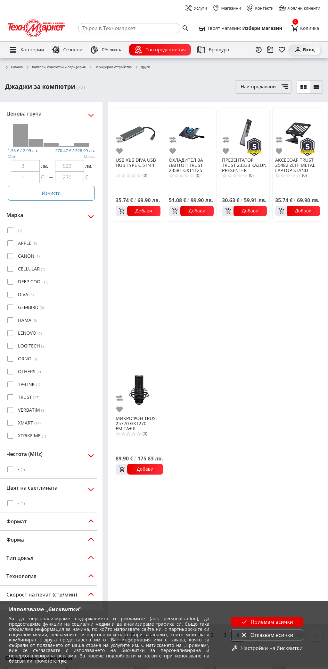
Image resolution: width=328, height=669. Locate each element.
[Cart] (305, 28)
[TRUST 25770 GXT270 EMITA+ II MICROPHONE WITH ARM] (139, 389)
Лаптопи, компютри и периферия (56, 67)
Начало (14, 67)
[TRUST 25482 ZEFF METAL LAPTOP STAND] (298, 131)
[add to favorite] (120, 151)
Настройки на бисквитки (267, 648)
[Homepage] (36, 28)
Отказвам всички (266, 635)
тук (62, 661)
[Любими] (282, 50)
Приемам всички (267, 622)
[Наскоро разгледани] (259, 50)
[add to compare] (120, 140)
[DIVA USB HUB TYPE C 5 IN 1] (138, 131)
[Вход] (304, 50)
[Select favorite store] (240, 28)
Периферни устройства (110, 67)
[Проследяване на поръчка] (270, 50)
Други (142, 67)
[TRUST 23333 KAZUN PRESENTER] (244, 131)
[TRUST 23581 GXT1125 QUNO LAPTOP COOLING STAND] (191, 131)
